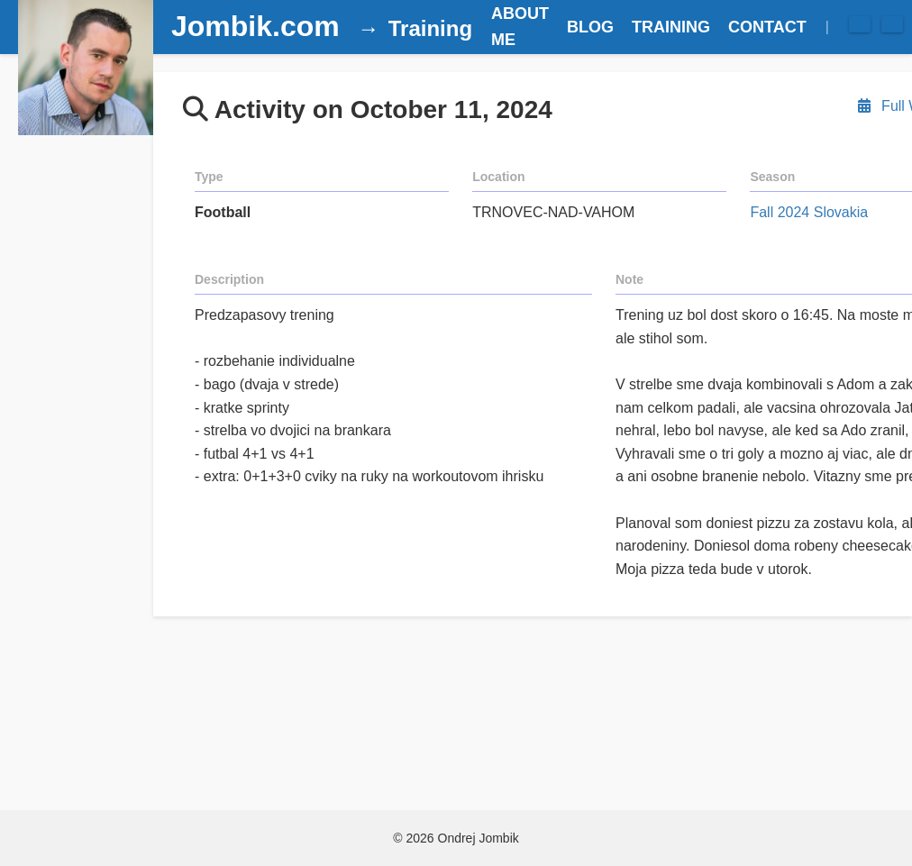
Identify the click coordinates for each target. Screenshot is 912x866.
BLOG (590, 27)
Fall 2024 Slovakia (809, 212)
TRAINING (671, 27)
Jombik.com (255, 26)
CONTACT (767, 27)
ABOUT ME (520, 27)
